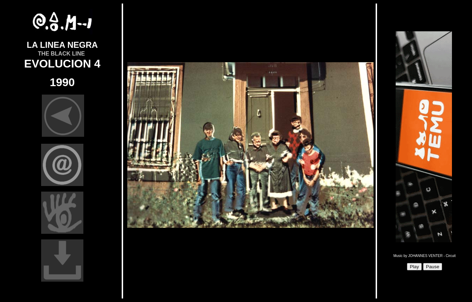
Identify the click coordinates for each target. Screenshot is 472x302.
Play (414, 266)
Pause (432, 266)
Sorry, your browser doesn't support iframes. (249, 151)
